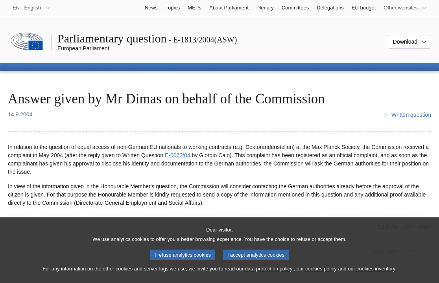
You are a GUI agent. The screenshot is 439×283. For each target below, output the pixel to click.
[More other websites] (405, 8)
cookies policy (321, 275)
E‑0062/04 (177, 155)
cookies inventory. (376, 275)
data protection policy (268, 275)
